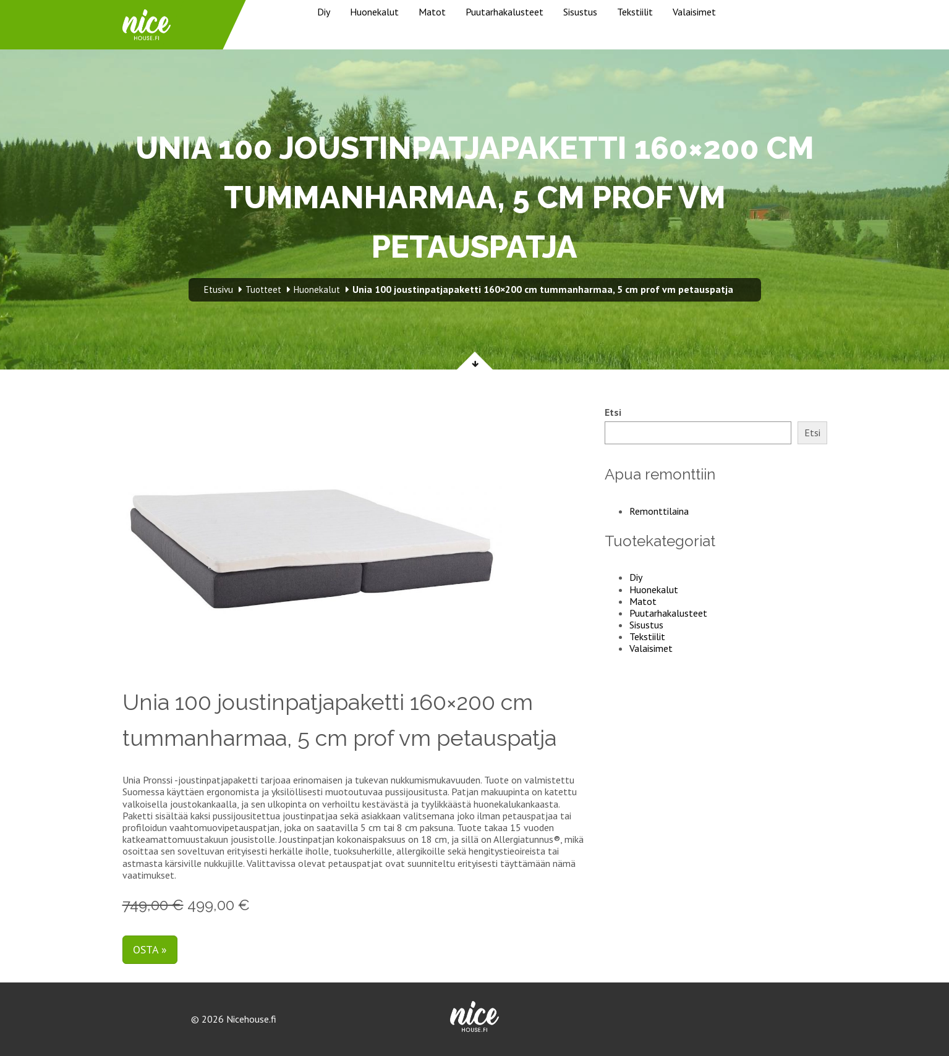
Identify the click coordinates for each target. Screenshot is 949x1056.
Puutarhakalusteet (504, 12)
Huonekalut (374, 12)
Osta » (150, 949)
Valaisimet (694, 12)
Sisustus (580, 12)
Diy (323, 12)
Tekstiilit (635, 12)
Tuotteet (263, 289)
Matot (432, 12)
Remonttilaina (659, 511)
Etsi (613, 412)
